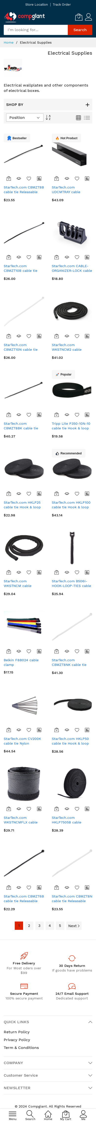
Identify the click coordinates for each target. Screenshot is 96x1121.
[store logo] (24, 17)
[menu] (12, 1114)
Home (9, 42)
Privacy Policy (17, 1039)
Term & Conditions (21, 1047)
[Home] (48, 1111)
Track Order (62, 4)
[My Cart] (78, 17)
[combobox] (36, 30)
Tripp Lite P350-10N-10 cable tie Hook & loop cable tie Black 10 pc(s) (71, 428)
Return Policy (17, 1032)
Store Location (36, 4)
